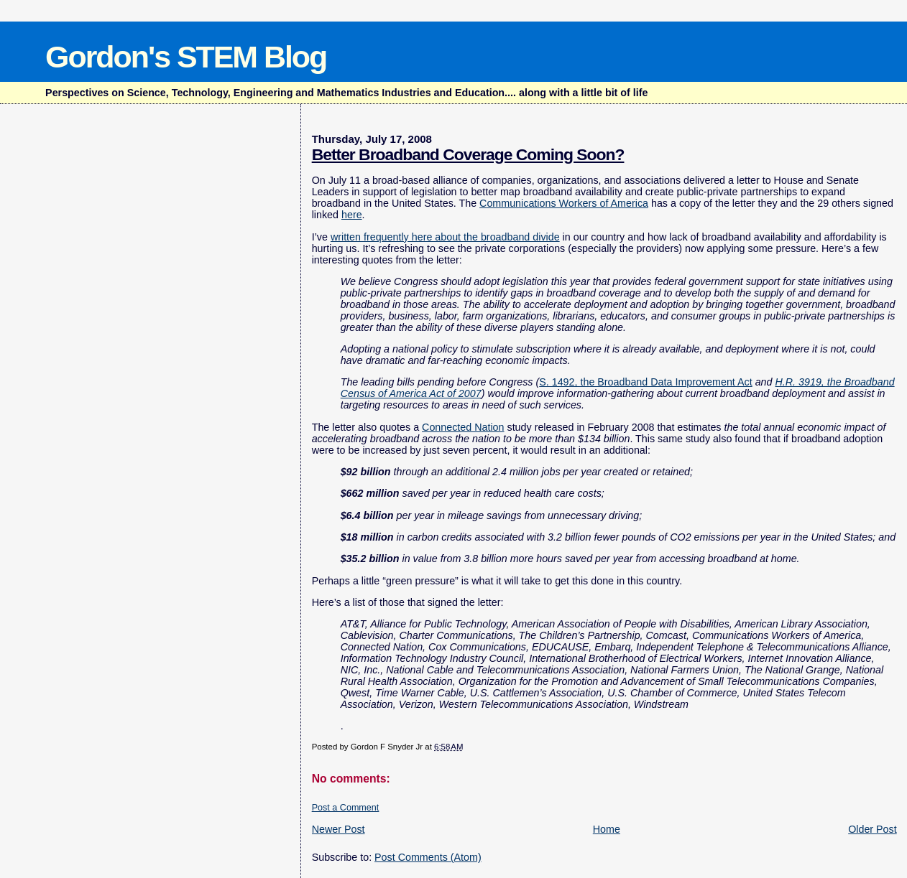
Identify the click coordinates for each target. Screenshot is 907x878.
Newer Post (338, 829)
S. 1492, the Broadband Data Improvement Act (645, 382)
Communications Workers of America (563, 203)
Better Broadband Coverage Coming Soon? (468, 154)
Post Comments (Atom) (428, 857)
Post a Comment (345, 808)
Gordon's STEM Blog (185, 56)
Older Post (872, 829)
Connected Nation (463, 427)
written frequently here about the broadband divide (445, 237)
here (351, 214)
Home (606, 829)
